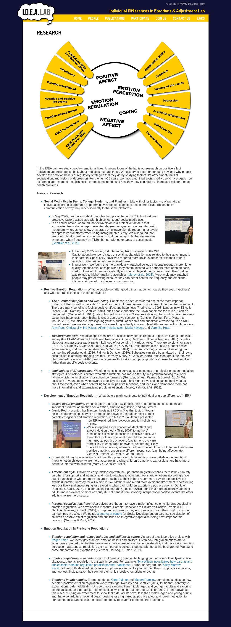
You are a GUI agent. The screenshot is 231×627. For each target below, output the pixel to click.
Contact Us (181, 18)
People (93, 18)
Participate (140, 18)
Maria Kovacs (134, 327)
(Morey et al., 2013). (140, 274)
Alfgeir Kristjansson (111, 327)
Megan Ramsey (145, 579)
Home (78, 18)
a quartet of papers (109, 513)
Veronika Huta (160, 327)
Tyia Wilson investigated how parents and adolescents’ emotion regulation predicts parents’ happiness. (122, 563)
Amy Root (58, 327)
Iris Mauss (90, 327)
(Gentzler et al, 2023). (66, 243)
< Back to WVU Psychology (185, 3)
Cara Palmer (119, 579)
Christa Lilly (74, 327)
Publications (115, 18)
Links (201, 18)
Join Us (161, 18)
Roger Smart (60, 540)
